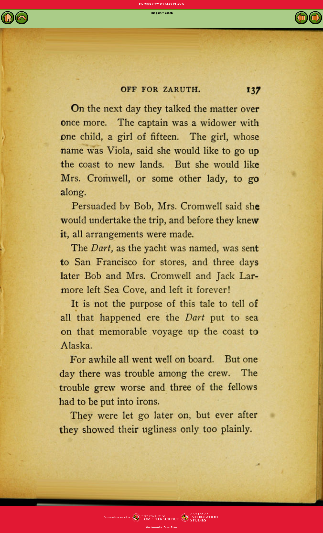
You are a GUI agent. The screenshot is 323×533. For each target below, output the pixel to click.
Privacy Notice (170, 527)
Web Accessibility (154, 527)
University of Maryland (161, 4)
